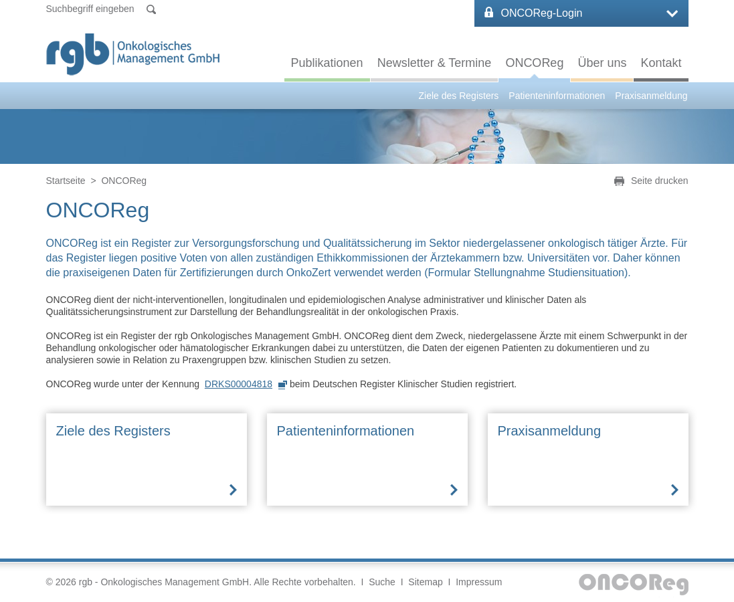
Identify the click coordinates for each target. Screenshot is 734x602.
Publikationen (327, 63)
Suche (382, 582)
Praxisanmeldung (651, 95)
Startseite (66, 180)
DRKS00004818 (238, 384)
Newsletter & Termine (434, 63)
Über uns (601, 63)
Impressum (479, 582)
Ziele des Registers (459, 95)
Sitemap (425, 582)
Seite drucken (660, 180)
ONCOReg (534, 63)
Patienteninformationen (557, 95)
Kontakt (660, 63)
